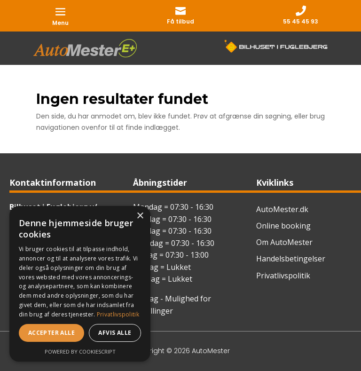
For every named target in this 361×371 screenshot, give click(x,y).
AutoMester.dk (282, 209)
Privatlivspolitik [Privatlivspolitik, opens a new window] (118, 314)
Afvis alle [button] (114, 333)
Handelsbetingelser (290, 258)
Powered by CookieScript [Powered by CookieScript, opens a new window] (80, 351)
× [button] (139, 216)
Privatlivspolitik (283, 275)
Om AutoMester (284, 242)
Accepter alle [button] (51, 333)
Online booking (283, 226)
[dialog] (79, 284)
